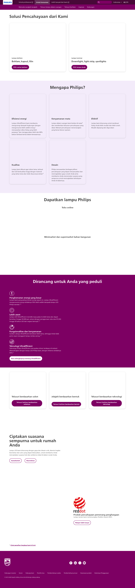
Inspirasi (81, 7)
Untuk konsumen (42, 2)
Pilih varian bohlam (20, 67)
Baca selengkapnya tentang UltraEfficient (25, 358)
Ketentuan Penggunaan (101, 573)
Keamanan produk (86, 573)
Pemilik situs (40, 573)
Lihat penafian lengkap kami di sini (23, 545)
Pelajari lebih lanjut (82, 522)
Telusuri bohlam (70, 7)
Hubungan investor (10, 573)
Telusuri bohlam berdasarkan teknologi (106, 403)
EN (127, 2)
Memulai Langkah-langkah (28, 7)
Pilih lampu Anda (79, 67)
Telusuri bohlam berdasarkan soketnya (27, 403)
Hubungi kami (30, 573)
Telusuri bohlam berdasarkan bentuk (66, 404)
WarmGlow (30, 460)
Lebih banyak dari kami (60, 2)
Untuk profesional (26, 2)
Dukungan (90, 7)
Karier (21, 573)
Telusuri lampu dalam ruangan (51, 7)
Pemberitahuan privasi (70, 573)
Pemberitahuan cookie (54, 573)
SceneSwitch (15, 460)
